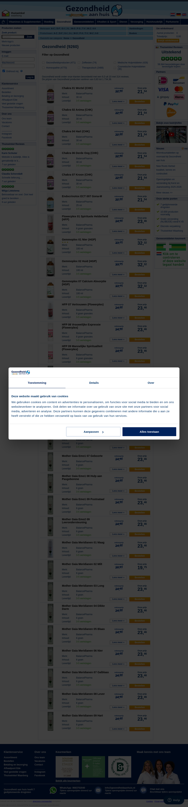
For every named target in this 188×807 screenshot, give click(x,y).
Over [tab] (151, 382)
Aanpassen (93, 431)
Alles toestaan (149, 431)
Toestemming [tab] (37, 382)
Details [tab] (94, 382)
